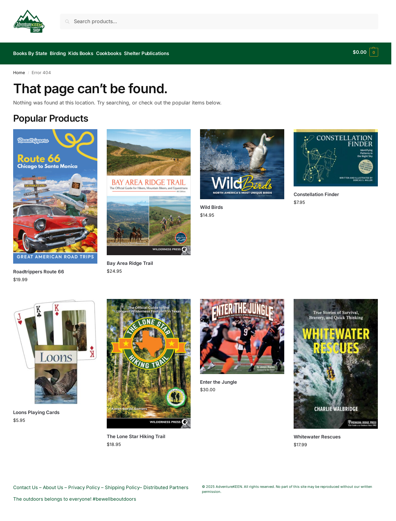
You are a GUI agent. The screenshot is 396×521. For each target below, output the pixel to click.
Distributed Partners (165, 485)
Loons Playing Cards (36, 410)
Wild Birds (211, 204)
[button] (365, 52)
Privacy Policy (84, 485)
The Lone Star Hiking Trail (136, 434)
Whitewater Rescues (317, 434)
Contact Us (25, 485)
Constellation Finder (316, 192)
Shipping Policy (122, 485)
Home (19, 69)
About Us (53, 485)
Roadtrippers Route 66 (38, 269)
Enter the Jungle (218, 379)
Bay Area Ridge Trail (130, 261)
